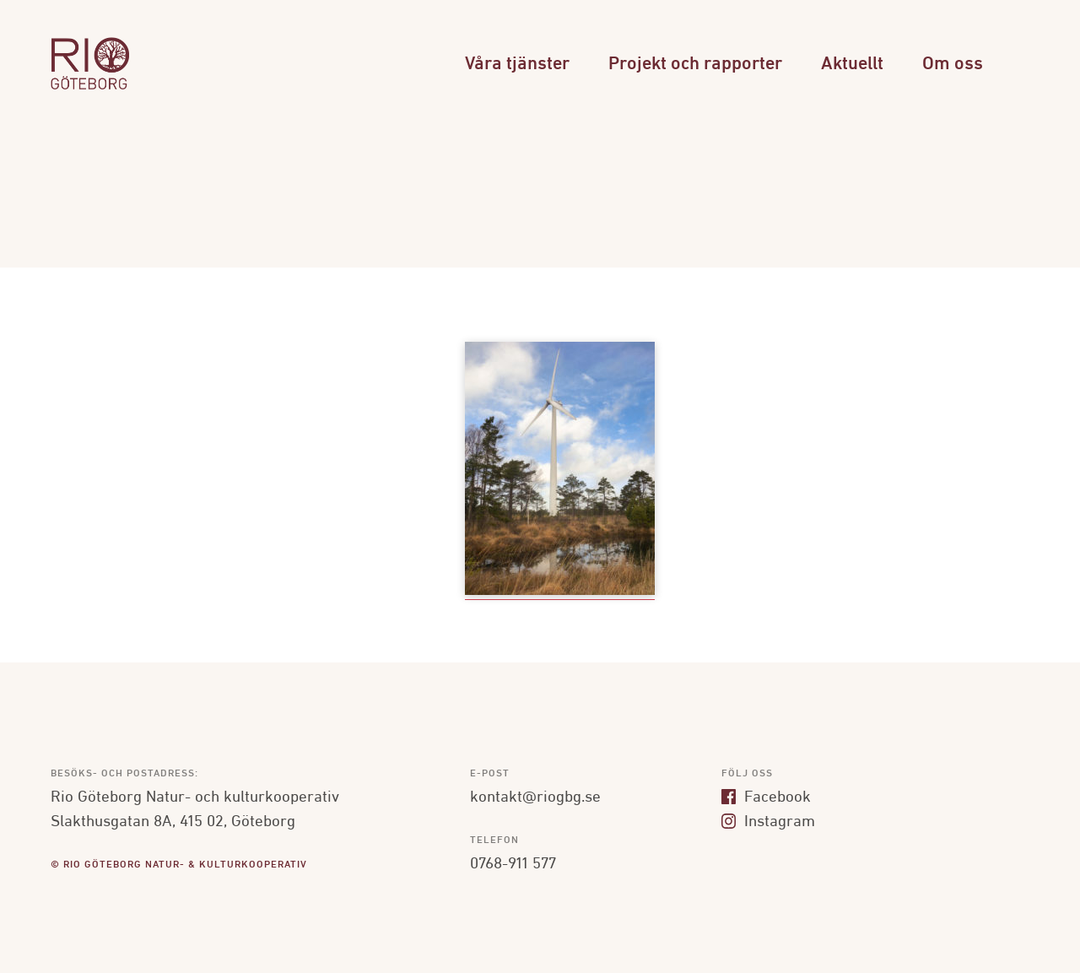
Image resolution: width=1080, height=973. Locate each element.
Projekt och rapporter (695, 64)
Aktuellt (852, 64)
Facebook (766, 797)
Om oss (952, 64)
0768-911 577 (513, 864)
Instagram (768, 822)
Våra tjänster (517, 64)
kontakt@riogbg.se (535, 797)
